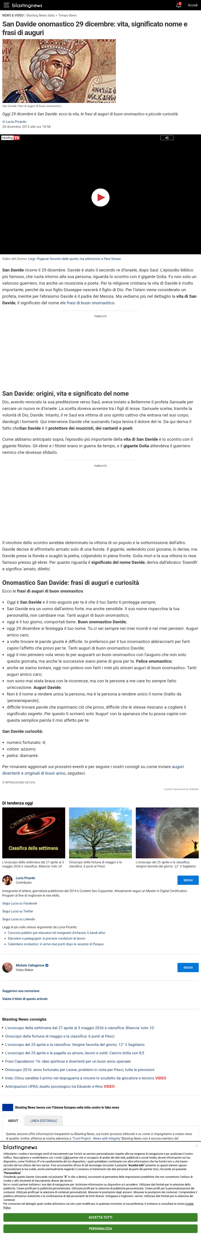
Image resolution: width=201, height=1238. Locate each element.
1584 (66, 1157)
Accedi (193, 5)
